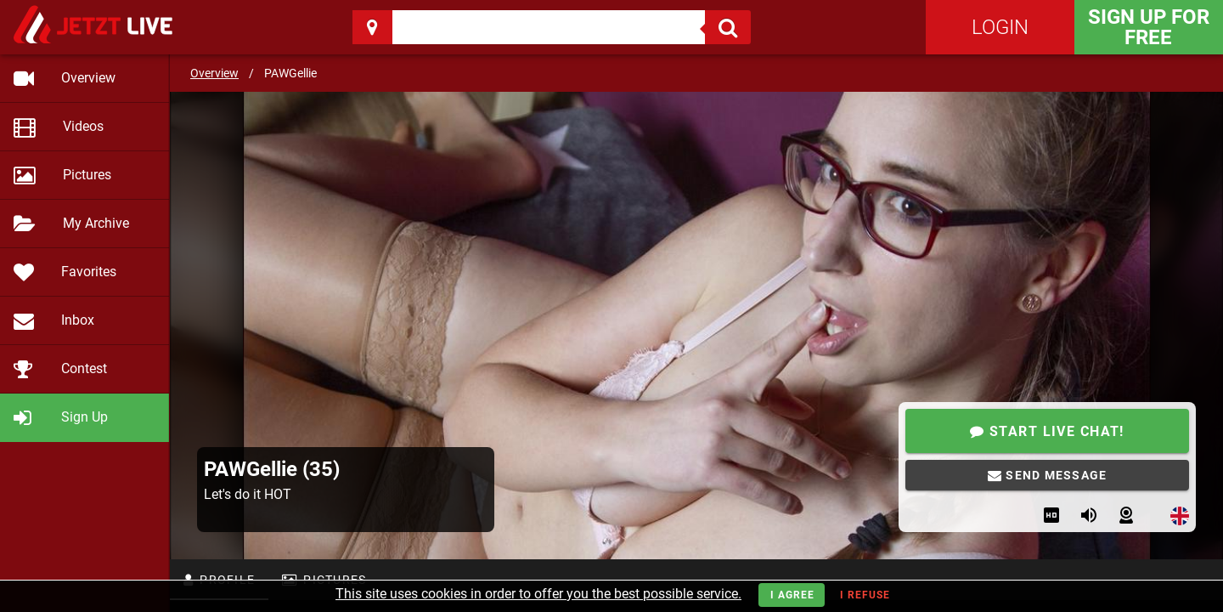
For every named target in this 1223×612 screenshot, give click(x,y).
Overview (214, 73)
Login (1000, 27)
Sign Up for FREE (1148, 27)
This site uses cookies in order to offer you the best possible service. (538, 594)
